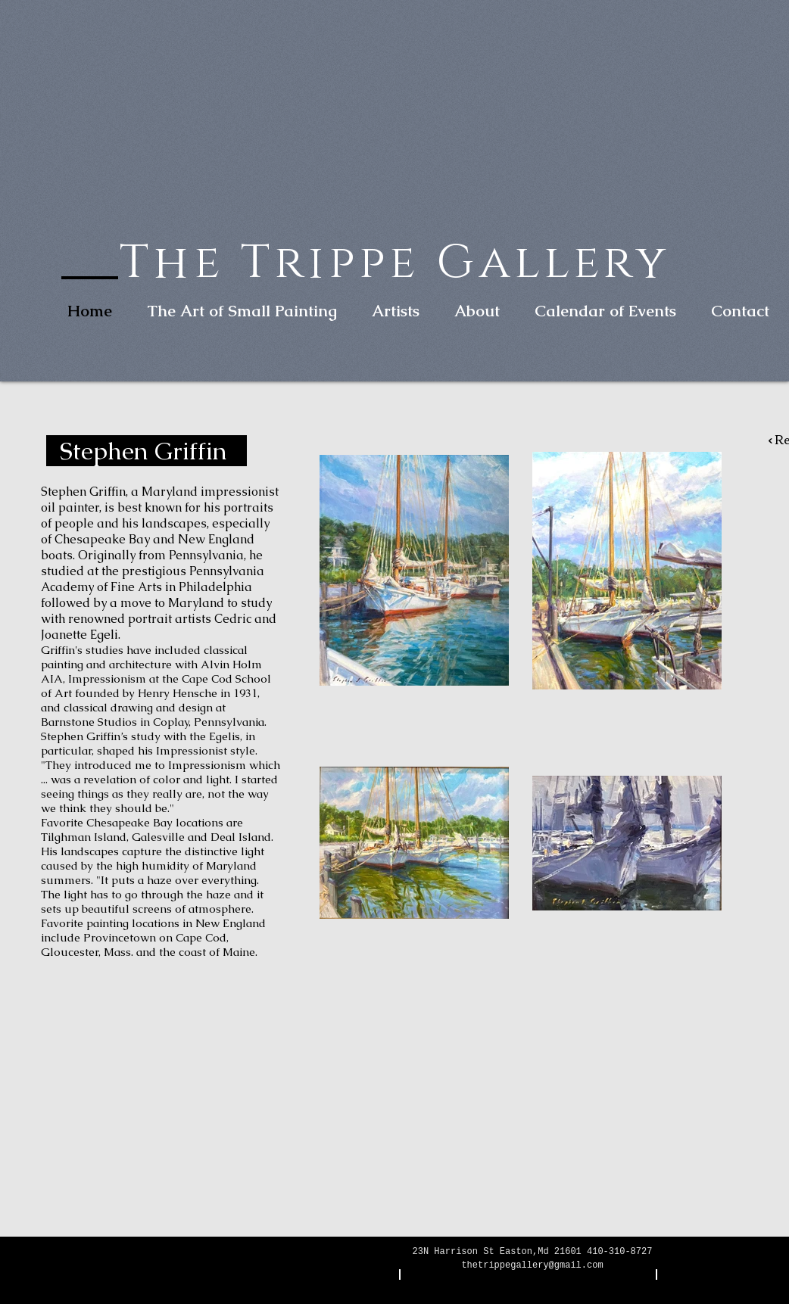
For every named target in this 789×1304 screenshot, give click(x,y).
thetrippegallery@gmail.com (532, 1265)
